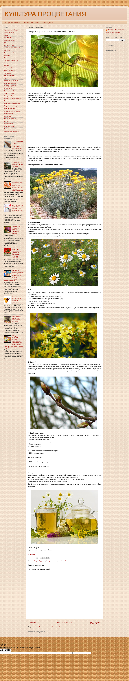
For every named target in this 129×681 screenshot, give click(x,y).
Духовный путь (9, 45)
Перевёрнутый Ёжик (31, 22)
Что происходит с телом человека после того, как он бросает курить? (17, 145)
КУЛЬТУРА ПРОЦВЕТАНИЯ (45, 13)
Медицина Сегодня (10, 68)
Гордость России (9, 40)
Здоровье (42, 561)
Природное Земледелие (12, 106)
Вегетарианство (9, 32)
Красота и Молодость (11, 60)
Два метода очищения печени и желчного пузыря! (16, 230)
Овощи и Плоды (9, 93)
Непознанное (8, 88)
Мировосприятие (9, 75)
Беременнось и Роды (11, 30)
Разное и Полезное (10, 118)
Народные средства (10, 83)
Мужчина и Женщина (11, 80)
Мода (5, 78)
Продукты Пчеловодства (12, 111)
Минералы (7, 73)
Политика (7, 101)
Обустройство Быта (10, 91)
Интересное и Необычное (12, 53)
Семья (6, 121)
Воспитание (8, 37)
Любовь (6, 65)
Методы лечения (51, 561)
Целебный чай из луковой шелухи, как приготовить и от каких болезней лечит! (17, 186)
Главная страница (64, 622)
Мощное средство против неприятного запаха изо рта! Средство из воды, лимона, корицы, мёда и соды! (13, 342)
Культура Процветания (12, 22)
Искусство (7, 55)
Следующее (33, 622)
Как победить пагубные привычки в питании (16, 319)
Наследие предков (10, 86)
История (6, 58)
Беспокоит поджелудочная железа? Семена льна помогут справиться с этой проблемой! (13, 276)
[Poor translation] (7, 650)
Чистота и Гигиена (10, 129)
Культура (7, 63)
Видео (36, 561)
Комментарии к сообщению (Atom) (50, 627)
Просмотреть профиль (113, 32)
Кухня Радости (47, 22)
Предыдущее (95, 622)
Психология (7, 116)
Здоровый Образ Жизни (12, 48)
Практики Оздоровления (12, 103)
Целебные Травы (63, 561)
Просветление (8, 113)
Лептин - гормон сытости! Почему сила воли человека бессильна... (17, 208)
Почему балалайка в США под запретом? (16, 299)
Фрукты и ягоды (9, 124)
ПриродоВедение (9, 108)
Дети (5, 42)
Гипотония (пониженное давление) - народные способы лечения (16, 253)
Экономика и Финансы (11, 131)
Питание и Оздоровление (12, 98)
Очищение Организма (11, 96)
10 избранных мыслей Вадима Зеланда (17, 164)
